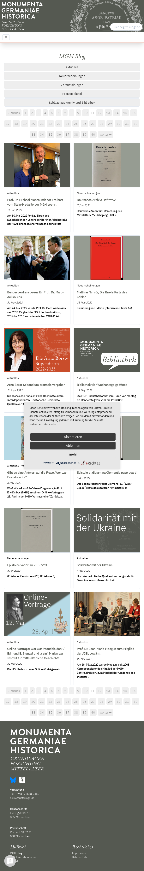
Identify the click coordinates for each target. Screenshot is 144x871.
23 (59, 124)
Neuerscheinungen (72, 76)
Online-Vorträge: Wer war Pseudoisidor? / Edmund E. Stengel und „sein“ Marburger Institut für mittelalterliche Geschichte (35, 653)
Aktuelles (72, 67)
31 (127, 124)
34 (42, 134)
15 (125, 113)
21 (42, 124)
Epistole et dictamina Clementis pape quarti (106, 472)
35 (50, 134)
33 (33, 134)
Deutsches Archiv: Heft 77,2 (96, 200)
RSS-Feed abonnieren (23, 857)
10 (86, 113)
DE (103, 27)
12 (100, 113)
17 (8, 124)
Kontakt (15, 861)
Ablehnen (73, 445)
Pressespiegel (72, 94)
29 (110, 124)
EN (96, 27)
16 (134, 113)
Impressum (79, 853)
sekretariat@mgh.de (22, 798)
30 (118, 124)
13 (108, 113)
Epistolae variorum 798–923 (27, 565)
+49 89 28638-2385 (27, 794)
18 (16, 124)
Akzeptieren (73, 437)
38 (76, 134)
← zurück (14, 113)
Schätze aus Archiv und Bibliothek (72, 102)
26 (84, 124)
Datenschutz (79, 857)
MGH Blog (16, 853)
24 (67, 124)
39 (85, 134)
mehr (73, 454)
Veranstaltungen (72, 85)
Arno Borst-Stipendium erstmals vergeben (36, 385)
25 (76, 124)
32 (135, 124)
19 (25, 124)
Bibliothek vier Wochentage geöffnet (102, 385)
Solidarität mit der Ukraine (95, 565)
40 (93, 134)
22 (50, 124)
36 (59, 134)
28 (101, 124)
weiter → (106, 134)
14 (117, 113)
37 (67, 134)
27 (93, 124)
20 (33, 124)
